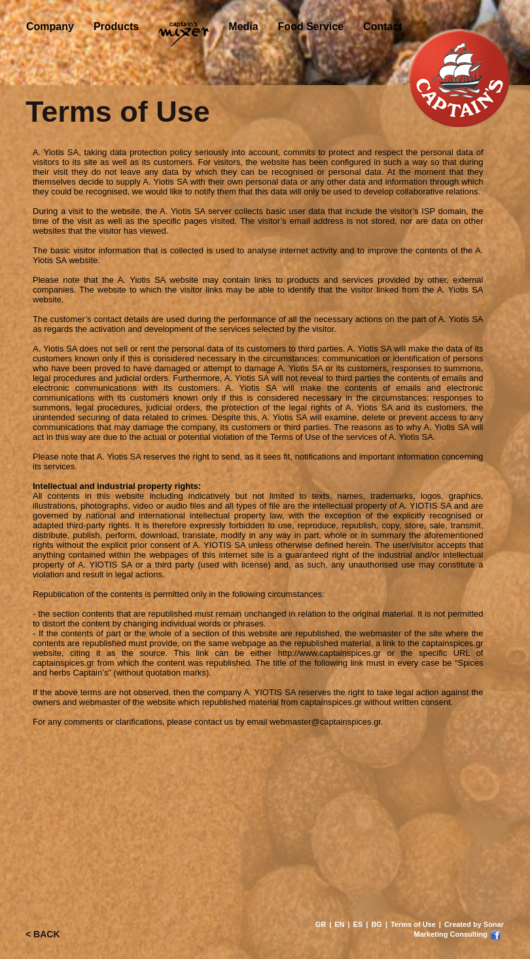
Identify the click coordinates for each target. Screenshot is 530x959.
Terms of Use (413, 924)
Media (243, 26)
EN (339, 924)
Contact (382, 26)
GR (321, 924)
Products (116, 26)
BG (376, 924)
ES (358, 924)
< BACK (43, 934)
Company (50, 26)
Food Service (311, 26)
